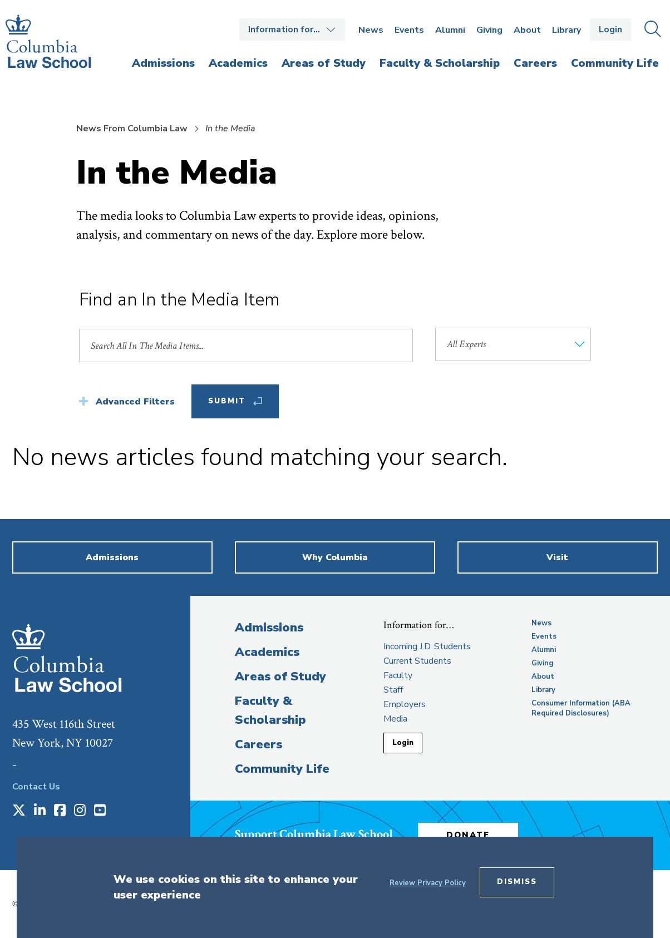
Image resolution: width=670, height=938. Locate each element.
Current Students (417, 661)
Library (566, 30)
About (527, 30)
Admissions (269, 627)
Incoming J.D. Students (427, 646)
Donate (468, 835)
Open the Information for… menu (292, 29)
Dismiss (517, 882)
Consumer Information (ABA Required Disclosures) (580, 708)
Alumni (450, 30)
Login (610, 29)
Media (395, 719)
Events (409, 30)
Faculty (397, 675)
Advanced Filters (135, 402)
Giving (489, 30)
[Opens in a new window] (19, 811)
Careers (258, 744)
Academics (267, 652)
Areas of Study (280, 676)
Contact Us (36, 787)
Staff (393, 690)
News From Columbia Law (132, 128)
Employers (404, 704)
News (370, 30)
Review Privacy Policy (428, 883)
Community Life (282, 769)
